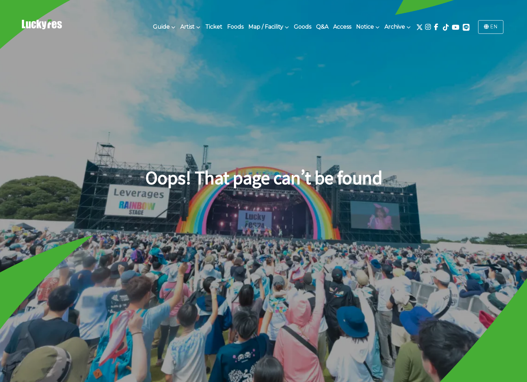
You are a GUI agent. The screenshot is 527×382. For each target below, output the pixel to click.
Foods (235, 27)
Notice (368, 27)
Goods (302, 27)
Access (342, 27)
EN (491, 27)
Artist (190, 27)
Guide (164, 27)
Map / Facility (268, 27)
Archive (397, 27)
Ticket (213, 27)
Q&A (322, 27)
